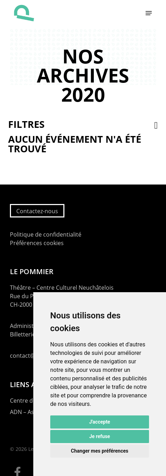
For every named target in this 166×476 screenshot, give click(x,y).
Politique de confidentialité (45, 234)
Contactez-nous (37, 211)
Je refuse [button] (99, 436)
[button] (149, 13)
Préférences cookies (37, 243)
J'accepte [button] (99, 422)
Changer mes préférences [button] (99, 451)
